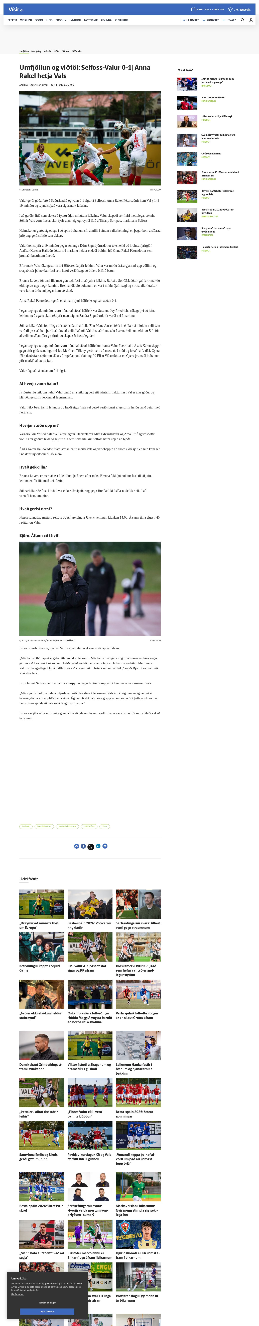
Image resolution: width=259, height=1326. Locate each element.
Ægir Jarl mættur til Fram (130, 1301)
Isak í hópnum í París (213, 98)
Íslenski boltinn (48, 827)
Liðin (72, 50)
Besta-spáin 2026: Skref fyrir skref (38, 1175)
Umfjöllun (26, 50)
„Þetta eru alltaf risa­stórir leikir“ (37, 1093)
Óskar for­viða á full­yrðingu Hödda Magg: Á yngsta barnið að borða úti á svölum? (88, 1008)
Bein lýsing (43, 50)
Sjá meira (90, 1309)
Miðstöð (59, 50)
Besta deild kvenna (75, 827)
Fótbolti (27, 827)
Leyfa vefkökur (67, 1311)
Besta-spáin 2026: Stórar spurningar (136, 1093)
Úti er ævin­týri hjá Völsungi (216, 116)
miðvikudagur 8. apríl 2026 (210, 10)
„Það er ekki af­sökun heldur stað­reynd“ (41, 1005)
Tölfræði (85, 50)
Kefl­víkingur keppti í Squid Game (37, 964)
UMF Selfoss (100, 827)
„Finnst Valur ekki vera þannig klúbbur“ (90, 1093)
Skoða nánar (17, 1303)
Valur (118, 827)
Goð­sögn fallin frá (211, 154)
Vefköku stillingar (27, 1311)
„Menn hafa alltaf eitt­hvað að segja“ (39, 1216)
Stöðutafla (101, 50)
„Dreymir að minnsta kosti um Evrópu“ (41, 924)
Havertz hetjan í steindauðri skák (219, 247)
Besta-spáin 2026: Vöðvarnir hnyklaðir (89, 924)
